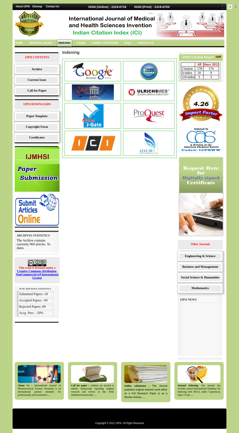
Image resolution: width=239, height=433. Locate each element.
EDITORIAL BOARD (40, 42)
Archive (37, 69)
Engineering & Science (200, 256)
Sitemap (37, 6)
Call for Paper (36, 90)
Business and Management (200, 266)
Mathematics (200, 288)
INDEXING (64, 42)
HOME (19, 42)
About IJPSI (23, 6)
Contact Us (52, 6)
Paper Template (37, 116)
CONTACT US (145, 42)
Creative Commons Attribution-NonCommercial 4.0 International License (37, 274)
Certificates (37, 137)
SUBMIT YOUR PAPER (105, 42)
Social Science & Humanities (200, 277)
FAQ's (127, 42)
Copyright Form (37, 126)
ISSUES (81, 42)
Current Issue (37, 79)
